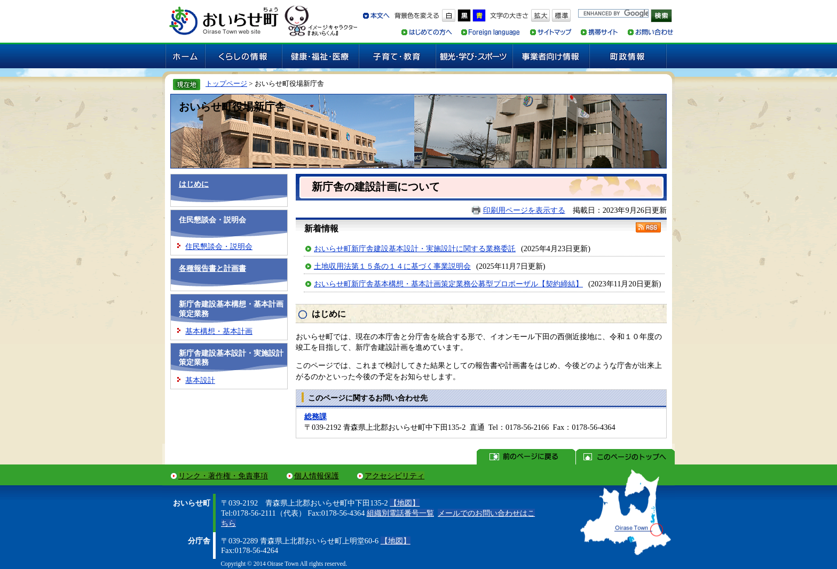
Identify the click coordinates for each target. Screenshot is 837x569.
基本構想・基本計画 (218, 331)
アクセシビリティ (394, 475)
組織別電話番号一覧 (400, 513)
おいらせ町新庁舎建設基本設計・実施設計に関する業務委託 (415, 248)
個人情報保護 (316, 475)
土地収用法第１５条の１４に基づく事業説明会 (392, 266)
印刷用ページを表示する (524, 210)
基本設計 (200, 380)
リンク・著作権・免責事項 (223, 475)
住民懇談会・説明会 (218, 246)
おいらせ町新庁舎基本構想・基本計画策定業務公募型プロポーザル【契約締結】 (448, 283)
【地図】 (405, 503)
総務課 (315, 416)
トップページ (226, 83)
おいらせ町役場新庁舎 (232, 107)
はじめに (194, 184)
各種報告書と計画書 (212, 268)
